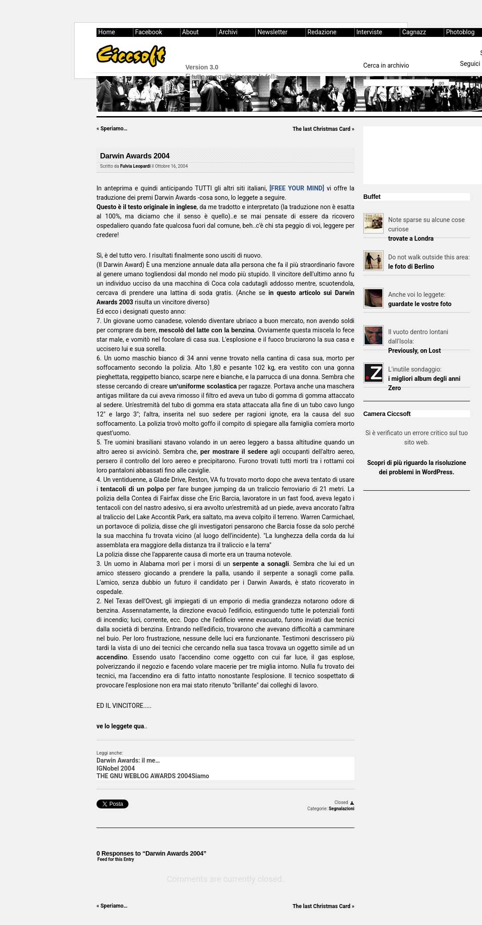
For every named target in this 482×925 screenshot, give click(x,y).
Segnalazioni (341, 808)
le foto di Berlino (411, 266)
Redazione (322, 32)
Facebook (148, 32)
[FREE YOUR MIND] (296, 188)
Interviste (369, 32)
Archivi (228, 32)
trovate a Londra (411, 238)
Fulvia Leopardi (135, 166)
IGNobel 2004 (115, 768)
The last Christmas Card (323, 129)
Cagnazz (414, 32)
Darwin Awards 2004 (134, 156)
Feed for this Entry (115, 859)
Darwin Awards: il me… (128, 760)
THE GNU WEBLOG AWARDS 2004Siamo (152, 776)
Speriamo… (112, 128)
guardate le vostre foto (419, 303)
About (190, 32)
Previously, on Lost (414, 350)
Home (106, 32)
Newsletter (272, 32)
